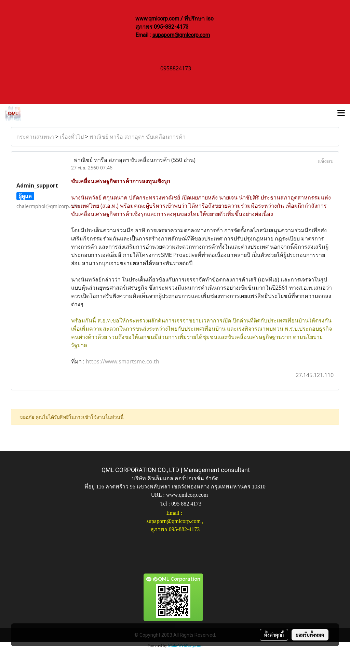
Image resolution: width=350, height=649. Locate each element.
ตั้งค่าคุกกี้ (274, 635)
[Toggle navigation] (341, 113)
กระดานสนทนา (35, 136)
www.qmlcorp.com (187, 495)
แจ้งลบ (326, 161)
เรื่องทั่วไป (72, 136)
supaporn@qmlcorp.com (181, 35)
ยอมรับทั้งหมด (310, 635)
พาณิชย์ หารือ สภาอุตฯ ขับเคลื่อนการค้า (138, 136)
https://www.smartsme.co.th (122, 361)
